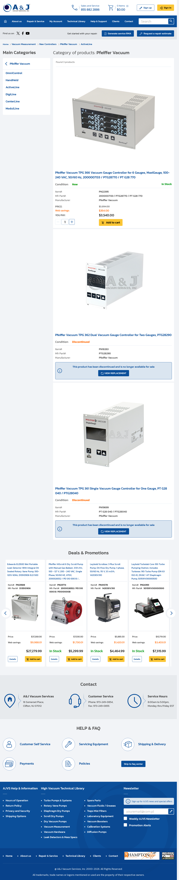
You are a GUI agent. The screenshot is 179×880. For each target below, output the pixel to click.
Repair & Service (35, 21)
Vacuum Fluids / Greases (101, 805)
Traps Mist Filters (96, 811)
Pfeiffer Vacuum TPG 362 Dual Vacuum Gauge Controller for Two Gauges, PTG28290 (113, 334)
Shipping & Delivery (152, 743)
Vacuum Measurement (24, 44)
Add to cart (113, 222)
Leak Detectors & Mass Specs (60, 837)
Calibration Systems (98, 826)
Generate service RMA (119, 33)
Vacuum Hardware (54, 831)
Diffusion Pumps (96, 831)
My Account (56, 21)
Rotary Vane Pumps (55, 805)
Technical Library (76, 21)
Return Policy (14, 805)
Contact (129, 21)
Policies (84, 763)
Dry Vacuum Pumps (55, 821)
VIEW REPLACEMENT (115, 373)
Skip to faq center (133, 763)
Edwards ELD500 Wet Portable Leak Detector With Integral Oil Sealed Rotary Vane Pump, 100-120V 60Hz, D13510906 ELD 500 (23, 569)
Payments (26, 763)
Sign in (167, 7)
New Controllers (49, 44)
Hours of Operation (17, 800)
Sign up (147, 7)
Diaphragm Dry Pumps (57, 811)
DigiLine (11, 94)
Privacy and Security (18, 811)
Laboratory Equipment (100, 816)
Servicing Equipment (93, 743)
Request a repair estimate (157, 33)
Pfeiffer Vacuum (69, 44)
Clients (115, 21)
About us (17, 21)
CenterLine (13, 101)
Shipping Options (16, 816)
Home (6, 44)
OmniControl (14, 73)
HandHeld (12, 80)
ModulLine (12, 108)
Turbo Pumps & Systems (58, 800)
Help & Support (99, 21)
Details (12, 658)
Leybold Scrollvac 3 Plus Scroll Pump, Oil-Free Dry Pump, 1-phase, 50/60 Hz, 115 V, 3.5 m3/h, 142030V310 (107, 569)
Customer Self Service (35, 743)
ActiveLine (87, 44)
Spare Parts (94, 800)
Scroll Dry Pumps (54, 816)
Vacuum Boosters (97, 821)
